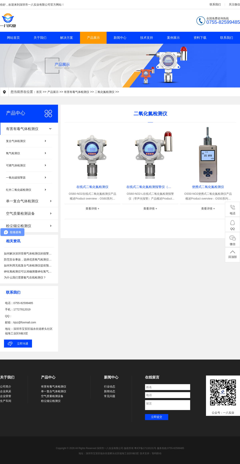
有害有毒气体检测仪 (76, 91)
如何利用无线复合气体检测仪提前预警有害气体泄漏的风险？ (29, 265)
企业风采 (5, 391)
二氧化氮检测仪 (104, 91)
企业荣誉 (5, 396)
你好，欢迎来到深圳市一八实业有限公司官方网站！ (32, 4)
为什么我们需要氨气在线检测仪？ (25, 277)
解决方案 (66, 37)
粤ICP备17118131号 (145, 448)
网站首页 (13, 37)
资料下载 (200, 37)
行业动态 (109, 386)
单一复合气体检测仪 (53, 391)
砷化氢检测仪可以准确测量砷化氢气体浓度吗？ (29, 271)
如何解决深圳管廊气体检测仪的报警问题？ (29, 253)
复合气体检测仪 (16, 141)
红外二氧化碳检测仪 (18, 189)
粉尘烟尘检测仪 (51, 400)
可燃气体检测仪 (16, 165)
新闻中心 (120, 37)
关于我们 (40, 37)
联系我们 (215, 4)
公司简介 (5, 386)
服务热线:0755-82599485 (170, 448)
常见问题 (109, 396)
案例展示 (173, 37)
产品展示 (93, 37)
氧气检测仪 (13, 153)
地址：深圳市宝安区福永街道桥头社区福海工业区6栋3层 (109, 453)
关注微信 (234, 4)
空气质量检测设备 (52, 396)
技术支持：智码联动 (150, 453)
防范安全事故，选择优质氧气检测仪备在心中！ (29, 259)
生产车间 (5, 400)
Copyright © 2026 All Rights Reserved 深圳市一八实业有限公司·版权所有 (95, 448)
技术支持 (146, 37)
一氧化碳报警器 (16, 177)
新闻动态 (109, 391)
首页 (39, 91)
